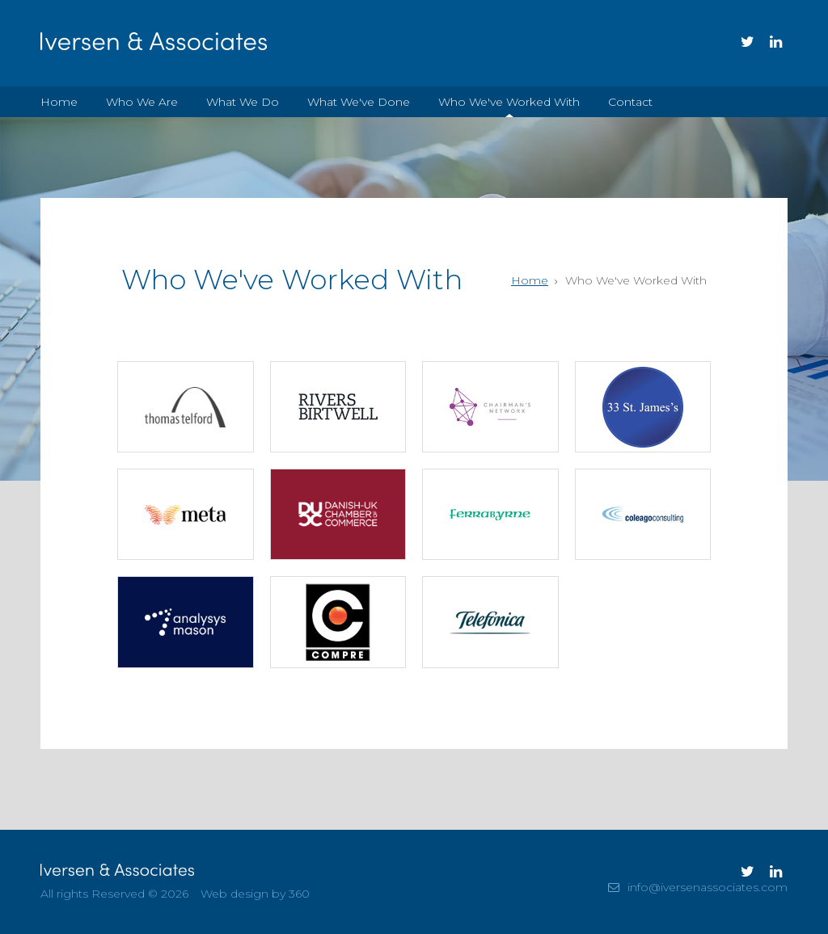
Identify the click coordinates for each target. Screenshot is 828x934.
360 (299, 893)
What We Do (242, 102)
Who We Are (142, 102)
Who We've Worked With (509, 102)
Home (59, 102)
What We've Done (358, 102)
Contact (630, 102)
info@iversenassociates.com (707, 887)
